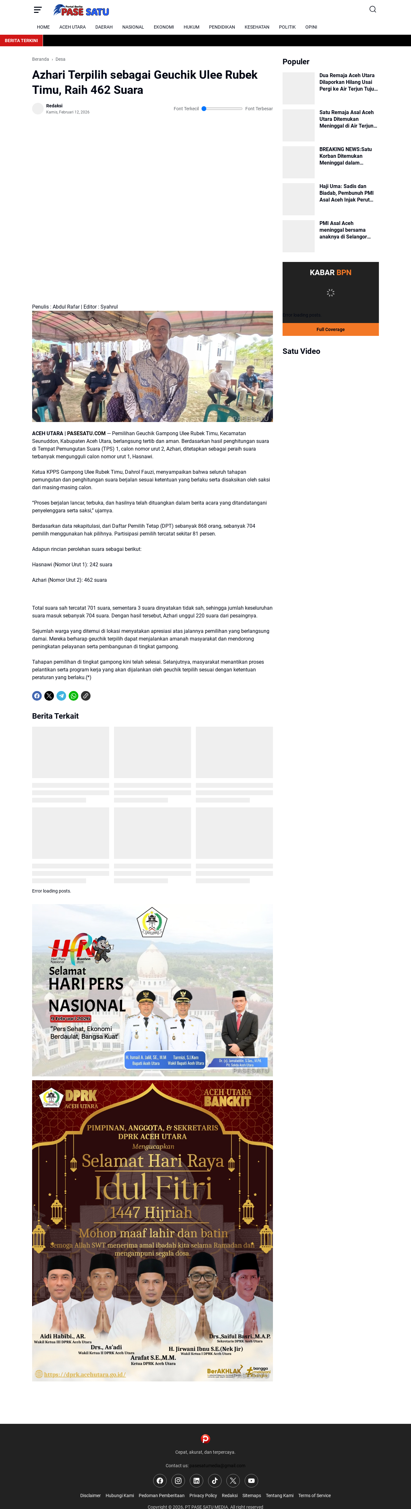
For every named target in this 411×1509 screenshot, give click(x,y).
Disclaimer (90, 1495)
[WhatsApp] (73, 696)
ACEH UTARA (72, 27)
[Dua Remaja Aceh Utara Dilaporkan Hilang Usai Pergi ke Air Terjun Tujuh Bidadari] (299, 88)
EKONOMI (164, 27)
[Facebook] (37, 696)
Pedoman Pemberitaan (162, 1495)
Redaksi (230, 1495)
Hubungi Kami (120, 1495)
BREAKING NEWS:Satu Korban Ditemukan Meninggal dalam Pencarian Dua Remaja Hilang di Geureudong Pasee (345, 156)
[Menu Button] (37, 9)
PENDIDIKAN (222, 27)
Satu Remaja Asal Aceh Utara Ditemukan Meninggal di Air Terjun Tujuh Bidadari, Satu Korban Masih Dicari (346, 119)
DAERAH (104, 27)
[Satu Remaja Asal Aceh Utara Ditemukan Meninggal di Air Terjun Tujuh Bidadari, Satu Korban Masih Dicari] (299, 125)
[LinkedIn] (196, 1480)
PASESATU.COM (86, 433)
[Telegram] (61, 696)
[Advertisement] (152, 149)
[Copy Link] (86, 696)
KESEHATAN (257, 27)
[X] (49, 696)
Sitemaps (251, 1495)
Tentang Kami (279, 1495)
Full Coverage (331, 329)
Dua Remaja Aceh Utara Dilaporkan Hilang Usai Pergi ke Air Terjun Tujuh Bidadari (348, 82)
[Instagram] (178, 1480)
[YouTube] (251, 1480)
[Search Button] (373, 9)
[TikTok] (215, 1480)
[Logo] (205, 1438)
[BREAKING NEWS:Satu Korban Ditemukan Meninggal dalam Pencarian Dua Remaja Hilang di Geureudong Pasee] (299, 162)
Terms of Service (314, 1495)
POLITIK (287, 27)
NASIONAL (133, 27)
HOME (43, 27)
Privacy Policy (203, 1495)
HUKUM (191, 27)
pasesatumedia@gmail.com (217, 1465)
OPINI (311, 27)
